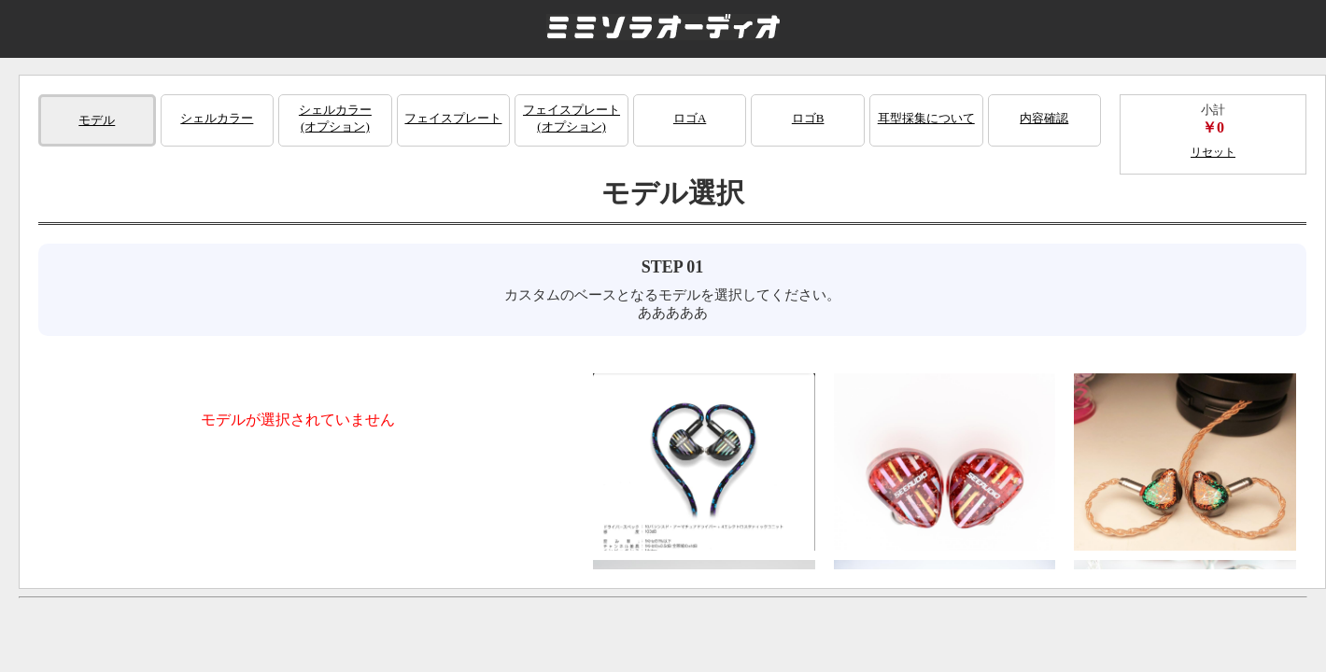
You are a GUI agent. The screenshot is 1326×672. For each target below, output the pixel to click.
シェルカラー (216, 118)
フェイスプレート (452, 118)
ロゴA (689, 118)
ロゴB (808, 118)
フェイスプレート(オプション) (571, 118)
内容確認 (1044, 118)
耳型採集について (926, 118)
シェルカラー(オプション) (335, 118)
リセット (1213, 152)
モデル (96, 120)
